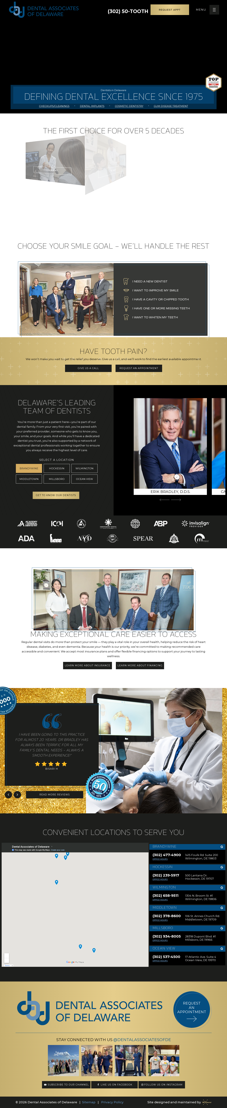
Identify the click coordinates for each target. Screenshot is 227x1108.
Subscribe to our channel (66, 1084)
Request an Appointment (138, 368)
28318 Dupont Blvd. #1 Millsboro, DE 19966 (200, 938)
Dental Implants (92, 106)
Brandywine (29, 468)
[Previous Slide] (164, 499)
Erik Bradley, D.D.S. (170, 492)
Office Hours (160, 859)
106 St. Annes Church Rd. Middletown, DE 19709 (202, 917)
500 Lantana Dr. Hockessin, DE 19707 (199, 877)
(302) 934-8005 (166, 936)
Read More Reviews (54, 794)
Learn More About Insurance (87, 665)
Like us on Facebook (114, 1084)
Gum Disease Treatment (171, 106)
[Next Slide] (176, 499)
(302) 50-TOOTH (128, 9)
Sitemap (88, 1102)
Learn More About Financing (140, 665)
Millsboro (57, 479)
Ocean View (84, 479)
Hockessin (56, 468)
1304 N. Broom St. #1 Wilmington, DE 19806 (201, 897)
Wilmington (84, 468)
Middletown (29, 479)
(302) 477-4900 (166, 855)
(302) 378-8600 (166, 916)
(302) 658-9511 (165, 896)
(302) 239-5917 (165, 875)
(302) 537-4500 (166, 957)
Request (170, 9)
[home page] (44, 10)
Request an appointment (191, 1007)
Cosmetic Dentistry (129, 106)
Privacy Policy (112, 1102)
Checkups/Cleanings (54, 106)
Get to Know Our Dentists (56, 495)
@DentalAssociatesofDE (142, 1039)
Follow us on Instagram (162, 1084)
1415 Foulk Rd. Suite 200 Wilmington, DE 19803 (201, 856)
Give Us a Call (88, 368)
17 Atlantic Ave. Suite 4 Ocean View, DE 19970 (200, 958)
